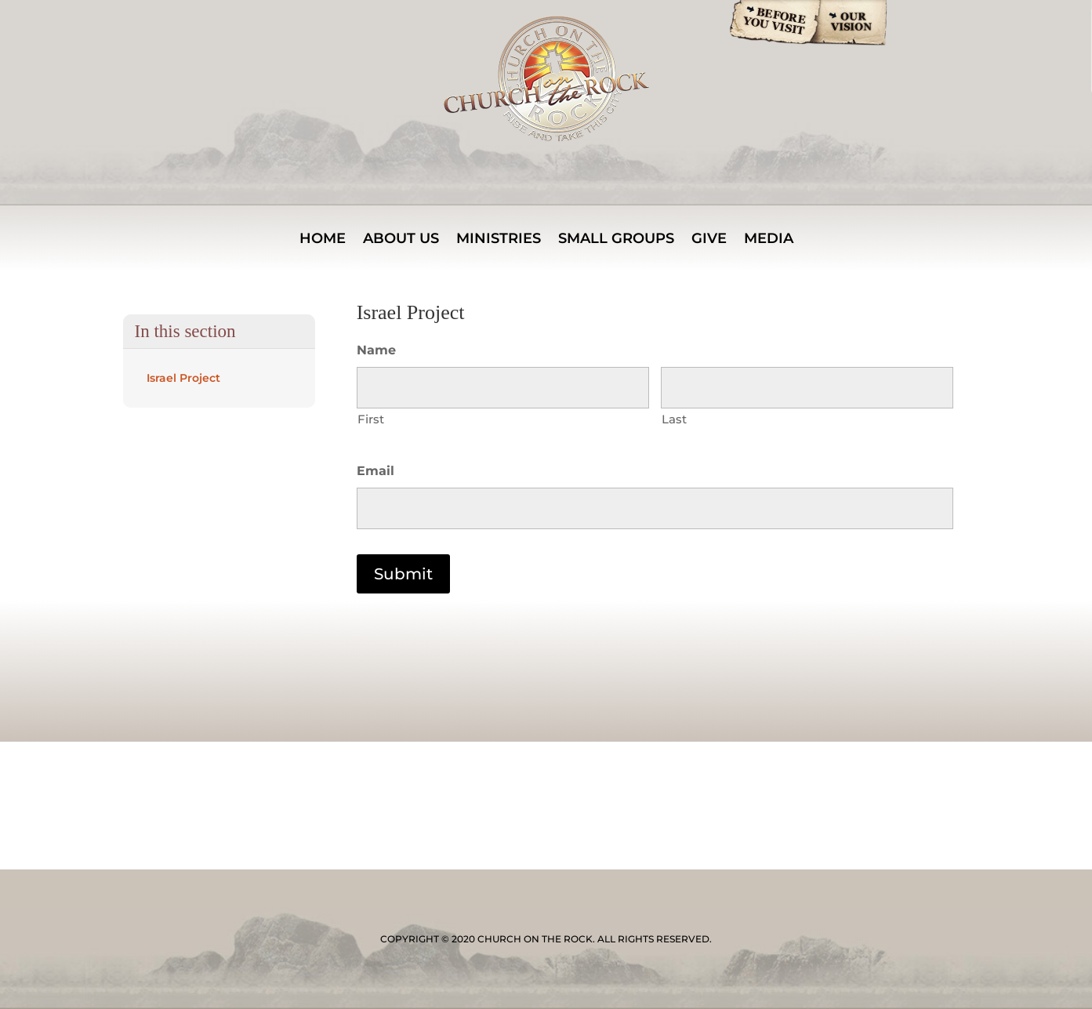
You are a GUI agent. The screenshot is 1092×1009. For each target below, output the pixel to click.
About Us (401, 240)
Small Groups (616, 240)
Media (768, 240)
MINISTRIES (498, 240)
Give (709, 240)
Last (674, 419)
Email (375, 470)
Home (322, 240)
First (370, 419)
